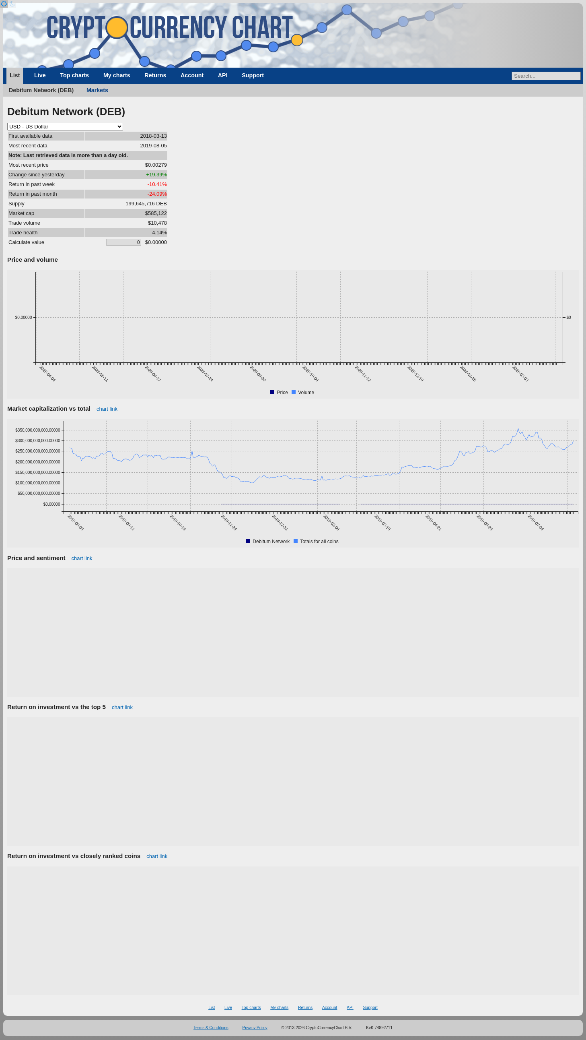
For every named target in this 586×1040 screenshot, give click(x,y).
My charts (116, 75)
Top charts (74, 75)
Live (40, 75)
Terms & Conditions (210, 1028)
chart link (107, 409)
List (15, 75)
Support (253, 75)
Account (192, 75)
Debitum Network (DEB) (41, 90)
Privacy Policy (255, 1028)
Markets (97, 90)
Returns (155, 75)
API (223, 75)
